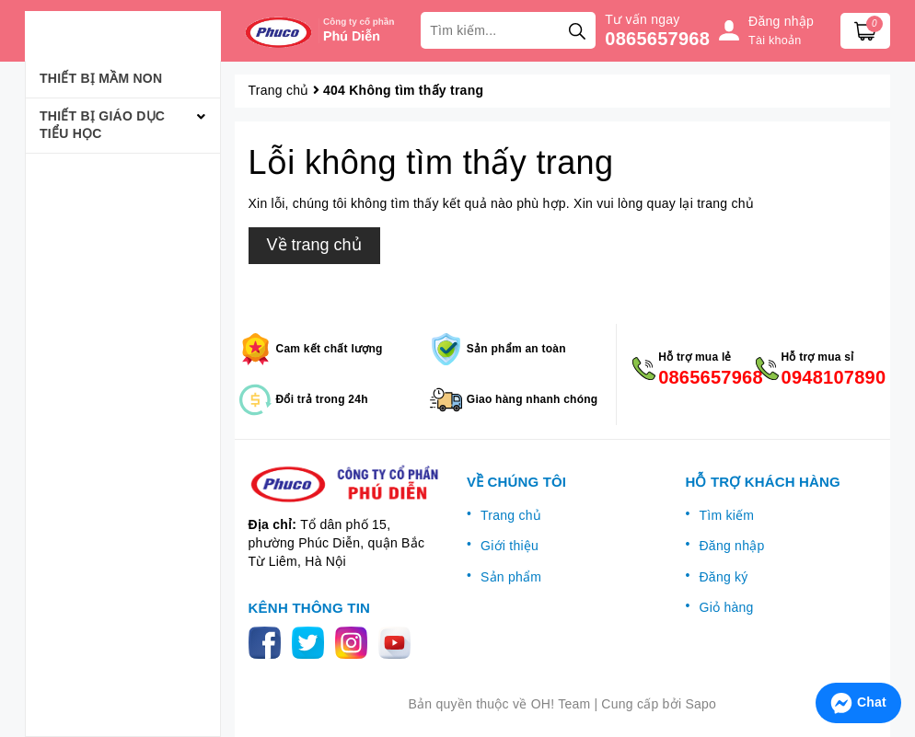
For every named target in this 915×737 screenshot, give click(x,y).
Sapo (700, 704)
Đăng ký (724, 577)
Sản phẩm (511, 577)
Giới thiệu (510, 545)
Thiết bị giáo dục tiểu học (102, 125)
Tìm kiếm (727, 515)
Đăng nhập (732, 545)
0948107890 (829, 377)
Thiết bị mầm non (101, 78)
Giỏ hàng (727, 607)
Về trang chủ (314, 245)
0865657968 (657, 39)
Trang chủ (511, 515)
